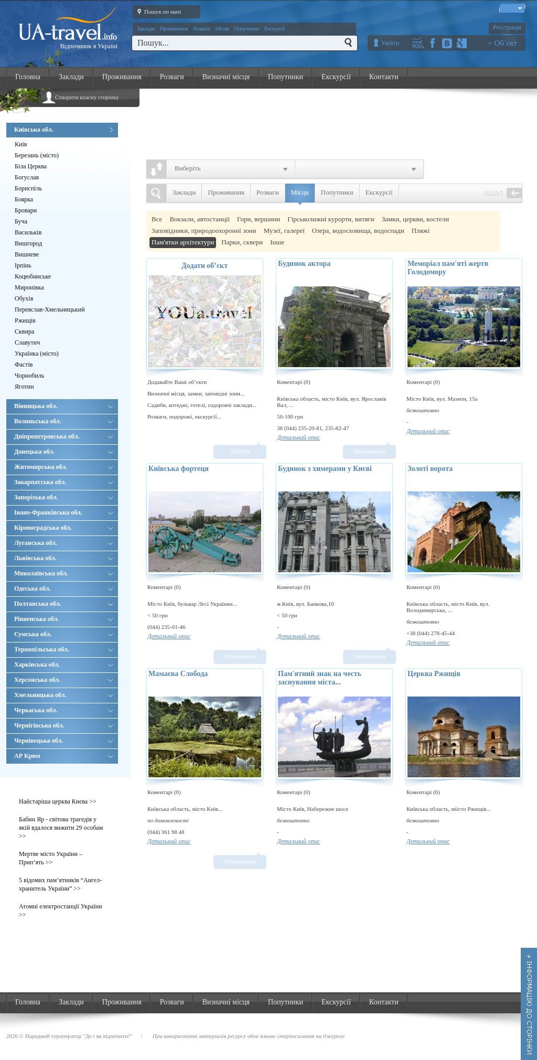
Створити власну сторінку (87, 97)
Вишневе (27, 254)
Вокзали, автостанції (199, 219)
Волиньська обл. (63, 421)
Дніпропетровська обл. (63, 436)
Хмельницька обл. (63, 695)
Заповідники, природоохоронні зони (204, 230)
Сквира (24, 331)
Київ (21, 144)
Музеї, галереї (284, 230)
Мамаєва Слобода (178, 674)
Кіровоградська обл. (63, 527)
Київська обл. (63, 129)
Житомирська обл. (63, 466)
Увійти (390, 43)
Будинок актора (304, 263)
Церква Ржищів (433, 674)
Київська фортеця (178, 469)
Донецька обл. (63, 451)
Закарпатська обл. (63, 482)
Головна (27, 77)
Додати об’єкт (204, 266)
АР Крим (63, 755)
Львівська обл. (63, 558)
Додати (240, 451)
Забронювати (369, 451)
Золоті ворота (430, 469)
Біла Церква (31, 166)
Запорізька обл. (63, 497)
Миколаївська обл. (63, 573)
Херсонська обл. (63, 679)
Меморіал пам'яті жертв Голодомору (447, 268)
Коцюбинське (33, 276)
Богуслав (27, 177)
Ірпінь (23, 265)
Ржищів (25, 320)
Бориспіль (28, 188)
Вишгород (28, 243)
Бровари (26, 210)
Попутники (246, 28)
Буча (21, 221)
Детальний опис (298, 437)
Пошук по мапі (157, 11)
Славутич (27, 342)
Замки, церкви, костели (415, 219)
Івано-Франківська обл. (63, 512)
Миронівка (29, 287)
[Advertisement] (340, 121)
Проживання (174, 28)
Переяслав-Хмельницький (50, 309)
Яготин (24, 386)
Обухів (24, 298)
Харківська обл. (63, 664)
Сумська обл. (63, 634)
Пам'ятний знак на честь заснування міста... (319, 678)
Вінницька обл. (63, 406)
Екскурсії (274, 28)
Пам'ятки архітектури (183, 242)
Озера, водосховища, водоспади (358, 230)
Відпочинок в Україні (88, 46)
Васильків (28, 232)
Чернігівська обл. (63, 725)
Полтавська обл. (63, 603)
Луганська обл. (63, 543)
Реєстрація (507, 27)
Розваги (201, 28)
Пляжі (420, 230)
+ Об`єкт (502, 43)
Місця (222, 28)
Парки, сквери (242, 242)
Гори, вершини (258, 219)
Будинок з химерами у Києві (325, 469)
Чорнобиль (29, 375)
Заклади (146, 28)
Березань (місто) (37, 155)
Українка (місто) (37, 353)
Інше (277, 242)
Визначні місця (226, 77)
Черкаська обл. (63, 710)
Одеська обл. (63, 588)
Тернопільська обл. (63, 649)
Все (157, 219)
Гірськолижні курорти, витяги (330, 219)
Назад (493, 192)
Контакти (384, 77)
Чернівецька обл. (63, 740)
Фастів (24, 364)
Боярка (24, 199)
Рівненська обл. (63, 619)
